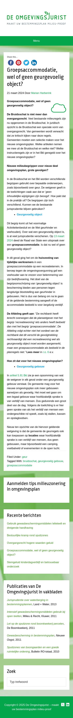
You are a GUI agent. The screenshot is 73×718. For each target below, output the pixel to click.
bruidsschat (30, 461)
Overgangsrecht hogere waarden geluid (30, 542)
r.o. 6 (46, 352)
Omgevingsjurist (36, 18)
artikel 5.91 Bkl (18, 375)
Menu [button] (36, 40)
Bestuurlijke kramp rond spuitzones (27, 535)
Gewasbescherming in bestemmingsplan (30, 635)
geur (24, 456)
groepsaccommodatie (19, 465)
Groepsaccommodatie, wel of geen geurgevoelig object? (35, 77)
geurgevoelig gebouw (50, 461)
